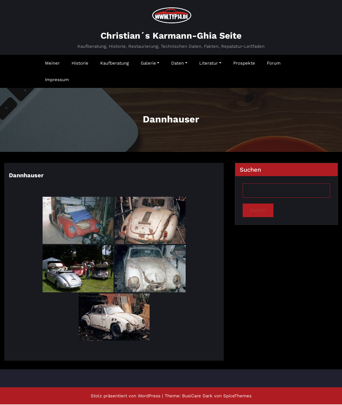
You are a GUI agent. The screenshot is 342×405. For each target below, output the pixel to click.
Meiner (52, 63)
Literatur (210, 63)
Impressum (57, 80)
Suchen (250, 170)
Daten (179, 63)
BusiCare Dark (197, 396)
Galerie (150, 63)
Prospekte (244, 63)
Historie (80, 63)
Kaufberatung (114, 63)
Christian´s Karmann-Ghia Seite (171, 36)
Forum (274, 63)
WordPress (149, 396)
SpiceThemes (237, 396)
